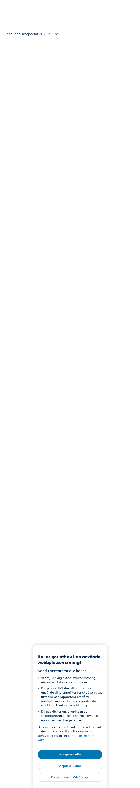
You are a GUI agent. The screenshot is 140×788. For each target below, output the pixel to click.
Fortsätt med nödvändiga (70, 777)
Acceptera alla (70, 754)
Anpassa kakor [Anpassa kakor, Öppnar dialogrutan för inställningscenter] (70, 766)
